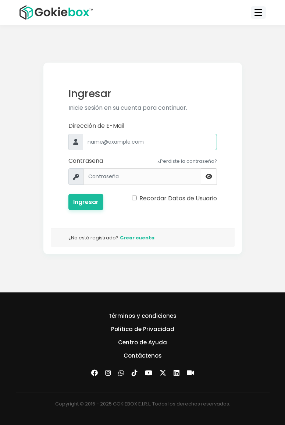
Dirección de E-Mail (96, 126)
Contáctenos (143, 355)
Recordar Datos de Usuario (178, 198)
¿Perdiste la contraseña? (187, 161)
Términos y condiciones (142, 316)
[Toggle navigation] (258, 12)
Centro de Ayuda (142, 342)
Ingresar (86, 202)
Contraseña (85, 161)
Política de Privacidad (142, 329)
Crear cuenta (137, 238)
